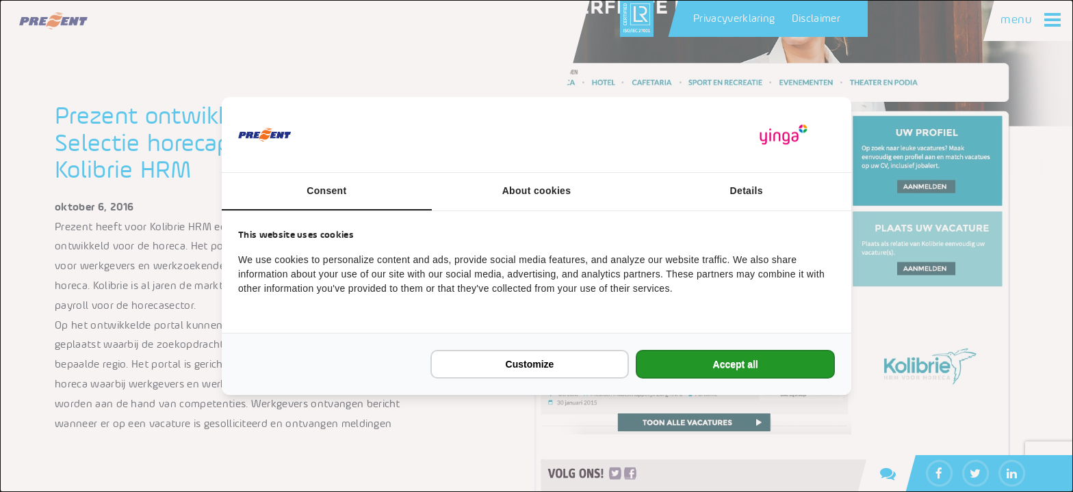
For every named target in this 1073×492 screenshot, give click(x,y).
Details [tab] (746, 190)
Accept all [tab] (735, 364)
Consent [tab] (326, 190)
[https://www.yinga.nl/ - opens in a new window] (783, 134)
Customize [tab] (530, 364)
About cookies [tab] (536, 190)
